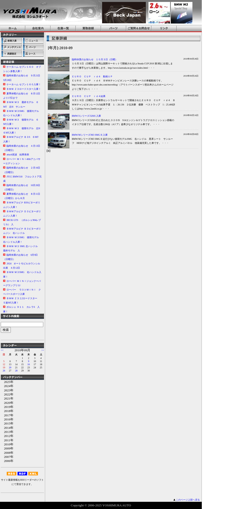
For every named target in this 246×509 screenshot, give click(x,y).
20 (10, 367)
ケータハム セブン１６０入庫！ (23, 84)
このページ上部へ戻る (188, 499)
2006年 (7, 461)
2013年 (7, 432)
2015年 (7, 423)
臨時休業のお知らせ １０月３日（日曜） (94, 59)
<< (2, 350)
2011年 (7, 440)
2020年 (7, 403)
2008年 (7, 452)
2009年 (7, 448)
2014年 (7, 428)
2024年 (7, 386)
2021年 (7, 398)
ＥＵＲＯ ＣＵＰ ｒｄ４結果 (88, 96)
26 (4, 370)
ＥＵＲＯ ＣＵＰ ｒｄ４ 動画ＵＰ (92, 76)
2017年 (7, 415)
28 (16, 370)
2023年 (7, 390)
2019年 (7, 407)
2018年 (7, 411)
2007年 (7, 457)
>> (42, 350)
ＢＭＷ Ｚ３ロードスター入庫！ (23, 89)
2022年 (7, 394)
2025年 (7, 382)
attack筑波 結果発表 (17, 154)
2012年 (7, 436)
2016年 (7, 419)
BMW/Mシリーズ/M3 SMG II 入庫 (90, 134)
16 (28, 364)
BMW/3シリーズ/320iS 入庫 (86, 116)
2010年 (7, 444)
